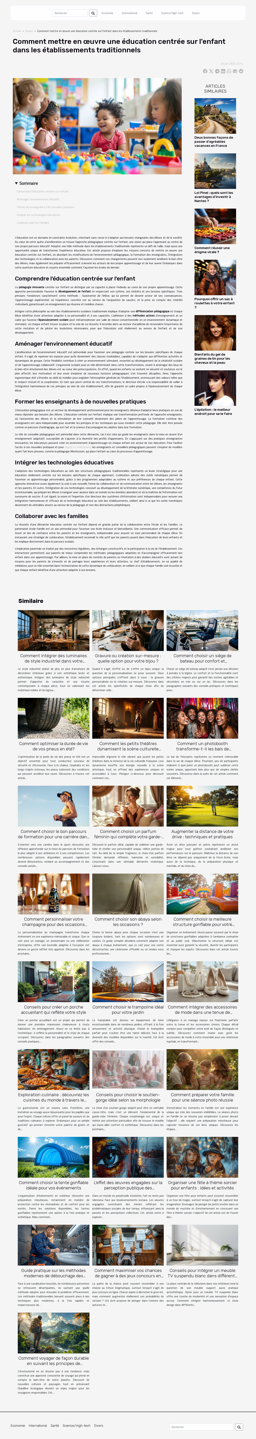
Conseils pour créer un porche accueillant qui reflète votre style (53, 1009)
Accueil (17, 31)
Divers (196, 13)
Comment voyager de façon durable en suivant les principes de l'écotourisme (53, 1363)
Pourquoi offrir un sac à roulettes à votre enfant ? (214, 303)
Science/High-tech (172, 13)
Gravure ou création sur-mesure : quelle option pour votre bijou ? (128, 658)
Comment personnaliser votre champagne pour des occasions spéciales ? (53, 924)
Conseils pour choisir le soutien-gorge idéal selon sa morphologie (128, 1097)
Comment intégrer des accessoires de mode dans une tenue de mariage (202, 1012)
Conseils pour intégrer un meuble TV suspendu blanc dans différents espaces (202, 1276)
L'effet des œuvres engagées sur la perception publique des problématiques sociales (128, 1188)
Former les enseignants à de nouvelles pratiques (45, 207)
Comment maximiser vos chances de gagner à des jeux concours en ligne (128, 1276)
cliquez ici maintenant (78, 447)
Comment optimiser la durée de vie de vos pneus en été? (53, 746)
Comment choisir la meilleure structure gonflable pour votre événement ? (202, 924)
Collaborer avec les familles (33, 222)
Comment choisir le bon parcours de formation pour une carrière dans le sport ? (53, 837)
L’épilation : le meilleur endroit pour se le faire (213, 412)
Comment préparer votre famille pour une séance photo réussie (202, 1097)
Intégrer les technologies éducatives (38, 215)
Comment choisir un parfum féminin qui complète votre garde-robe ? (128, 837)
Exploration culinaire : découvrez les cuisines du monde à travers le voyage (53, 1100)
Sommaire (28, 183)
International (129, 13)
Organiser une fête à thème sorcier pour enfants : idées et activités (202, 1185)
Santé (149, 13)
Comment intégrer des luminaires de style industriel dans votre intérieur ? (53, 661)
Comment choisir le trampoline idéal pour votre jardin (128, 1009)
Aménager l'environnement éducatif (38, 199)
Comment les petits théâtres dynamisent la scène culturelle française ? (128, 749)
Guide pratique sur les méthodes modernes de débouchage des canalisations (53, 1276)
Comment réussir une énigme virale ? (212, 250)
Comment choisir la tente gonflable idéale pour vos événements (53, 1185)
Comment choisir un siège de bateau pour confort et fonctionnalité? (202, 661)
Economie (107, 13)
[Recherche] (70, 13)
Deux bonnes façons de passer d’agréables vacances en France (213, 141)
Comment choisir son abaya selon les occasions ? (128, 922)
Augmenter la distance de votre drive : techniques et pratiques (202, 834)
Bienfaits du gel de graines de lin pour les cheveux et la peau (212, 358)
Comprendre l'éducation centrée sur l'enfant (43, 191)
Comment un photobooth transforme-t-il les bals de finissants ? (202, 749)
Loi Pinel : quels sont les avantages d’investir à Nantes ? (213, 197)
